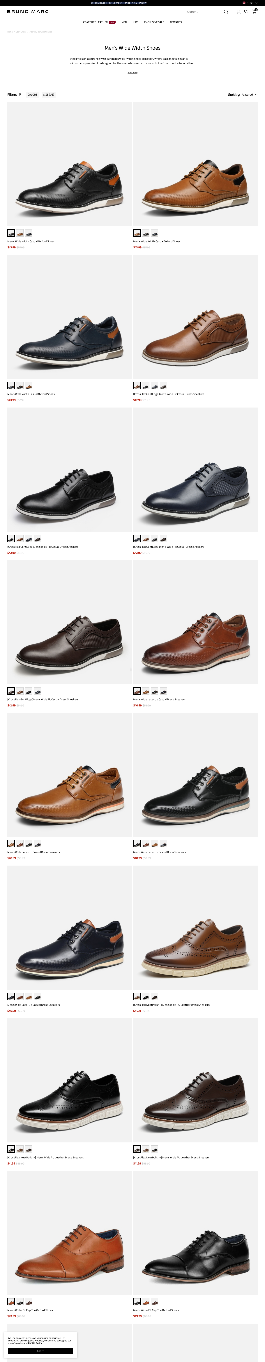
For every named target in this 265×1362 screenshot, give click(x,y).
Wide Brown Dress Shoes (18, 1142)
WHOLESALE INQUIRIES (168, 1354)
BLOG (9, 1359)
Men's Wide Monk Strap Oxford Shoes (157, 640)
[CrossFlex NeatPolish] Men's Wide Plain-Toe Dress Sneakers (34, 731)
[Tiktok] (224, 1342)
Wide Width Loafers (40, 1142)
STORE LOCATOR (165, 1344)
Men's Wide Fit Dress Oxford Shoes (156, 821)
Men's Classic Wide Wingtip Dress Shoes (222, 1000)
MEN (124, 22)
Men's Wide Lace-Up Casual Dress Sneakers (224, 273)
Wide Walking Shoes (81, 1142)
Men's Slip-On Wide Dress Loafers (218, 729)
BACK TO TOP (132, 1257)
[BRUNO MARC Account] (239, 11)
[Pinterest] (233, 1342)
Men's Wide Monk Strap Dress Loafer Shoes (97, 1000)
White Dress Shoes (121, 1142)
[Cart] (254, 11)
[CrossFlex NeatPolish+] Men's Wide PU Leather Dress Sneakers (227, 367)
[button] (250, 2)
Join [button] (169, 1294)
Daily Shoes (21, 31)
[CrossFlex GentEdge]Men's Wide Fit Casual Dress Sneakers (228, 182)
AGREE (40, 1351)
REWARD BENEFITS (112, 1344)
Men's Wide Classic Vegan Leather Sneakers (97, 551)
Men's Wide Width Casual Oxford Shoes (31, 180)
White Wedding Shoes (102, 1142)
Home (10, 31)
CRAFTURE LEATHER (99, 22)
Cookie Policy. (35, 1343)
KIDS (135, 22)
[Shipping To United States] (248, 2)
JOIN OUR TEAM (165, 1349)
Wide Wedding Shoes (60, 1142)
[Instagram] (215, 1342)
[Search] (226, 12)
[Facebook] (206, 1342)
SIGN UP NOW (139, 2)
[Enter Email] (124, 1294)
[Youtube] (242, 1342)
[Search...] (205, 12)
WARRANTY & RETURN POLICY (65, 1359)
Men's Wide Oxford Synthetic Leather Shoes (161, 911)
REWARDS (176, 22)
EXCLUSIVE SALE (154, 22)
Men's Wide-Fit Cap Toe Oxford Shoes (157, 458)
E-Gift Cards (109, 1354)
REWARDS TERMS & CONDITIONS (118, 1349)
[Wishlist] (246, 11)
